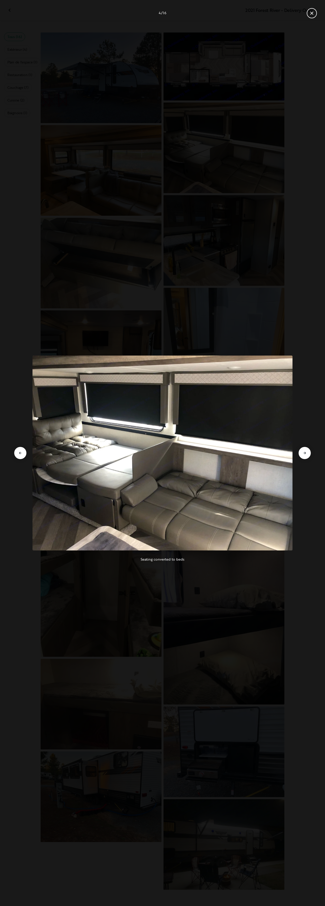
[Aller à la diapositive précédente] (20, 453)
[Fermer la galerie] (312, 13)
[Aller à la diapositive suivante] (305, 453)
